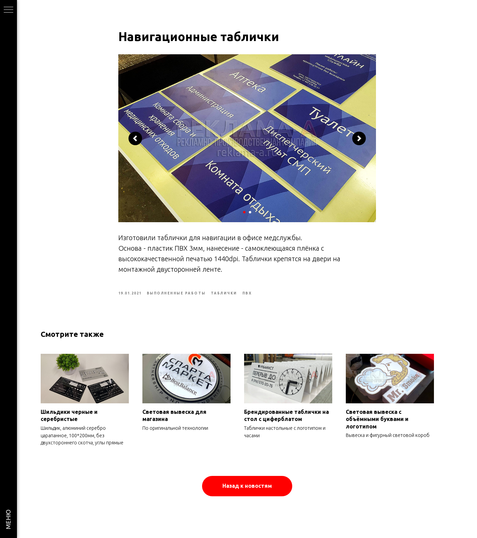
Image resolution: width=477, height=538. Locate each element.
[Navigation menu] (8, 10)
